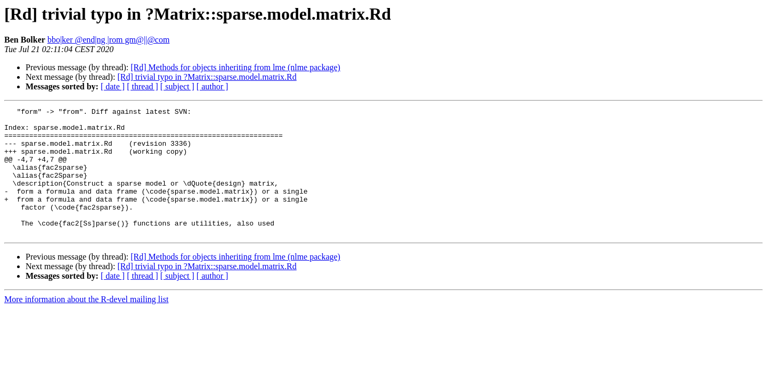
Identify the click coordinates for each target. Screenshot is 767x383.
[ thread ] (142, 86)
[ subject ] (177, 86)
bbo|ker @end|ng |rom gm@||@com (108, 39)
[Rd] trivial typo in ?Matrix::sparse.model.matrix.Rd (206, 76)
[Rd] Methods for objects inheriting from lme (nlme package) (235, 67)
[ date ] (113, 86)
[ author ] (213, 86)
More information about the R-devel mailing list (86, 324)
